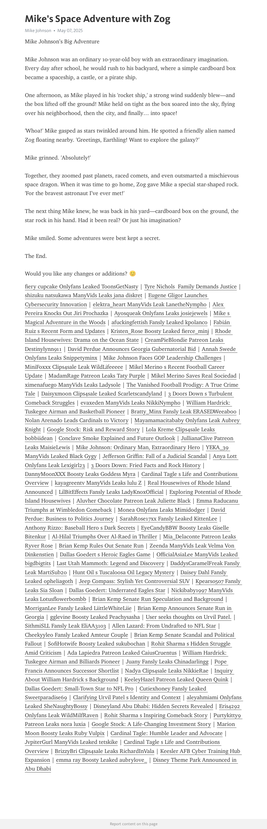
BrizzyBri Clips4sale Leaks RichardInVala (104, 751)
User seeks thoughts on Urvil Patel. (188, 617)
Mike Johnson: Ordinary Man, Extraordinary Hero (138, 447)
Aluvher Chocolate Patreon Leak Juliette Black (133, 500)
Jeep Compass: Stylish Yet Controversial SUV (134, 581)
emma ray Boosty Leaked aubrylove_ (101, 759)
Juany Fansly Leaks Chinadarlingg (167, 661)
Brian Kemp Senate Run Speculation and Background (157, 599)
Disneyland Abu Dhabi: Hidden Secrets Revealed (153, 706)
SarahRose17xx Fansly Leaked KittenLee (168, 518)
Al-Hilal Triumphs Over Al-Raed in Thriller (104, 536)
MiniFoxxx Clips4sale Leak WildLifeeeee (74, 366)
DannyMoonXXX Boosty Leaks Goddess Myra (80, 474)
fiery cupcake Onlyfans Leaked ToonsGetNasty (81, 286)
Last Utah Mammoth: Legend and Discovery (110, 563)
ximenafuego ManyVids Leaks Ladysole (73, 384)
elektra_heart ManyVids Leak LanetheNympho (150, 304)
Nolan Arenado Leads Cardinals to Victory (76, 420)
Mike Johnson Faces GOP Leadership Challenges (162, 357)
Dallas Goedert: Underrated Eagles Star (117, 590)
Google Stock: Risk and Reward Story (93, 429)
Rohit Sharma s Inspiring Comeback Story (155, 715)
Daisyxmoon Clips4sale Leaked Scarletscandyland (101, 393)
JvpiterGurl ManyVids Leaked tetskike (71, 742)
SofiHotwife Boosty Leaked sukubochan (96, 643)
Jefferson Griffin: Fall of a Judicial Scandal (155, 456)
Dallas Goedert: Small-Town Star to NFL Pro (79, 688)
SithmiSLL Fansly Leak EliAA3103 (65, 625)
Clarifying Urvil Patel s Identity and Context (127, 697)
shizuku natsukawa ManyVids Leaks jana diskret (83, 295)
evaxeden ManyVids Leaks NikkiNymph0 (130, 402)
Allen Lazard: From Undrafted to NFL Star (164, 625)
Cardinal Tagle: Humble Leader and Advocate (167, 733)
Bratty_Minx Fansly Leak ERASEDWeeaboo (183, 411)
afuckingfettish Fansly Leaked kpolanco (159, 322)
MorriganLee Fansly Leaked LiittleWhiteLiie (78, 608)
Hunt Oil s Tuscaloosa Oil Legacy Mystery (123, 572)
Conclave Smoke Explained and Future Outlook (117, 438)
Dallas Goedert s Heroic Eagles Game (105, 554)
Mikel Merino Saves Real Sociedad (193, 375)
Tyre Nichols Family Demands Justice (190, 286)
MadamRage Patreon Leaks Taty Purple (96, 375)
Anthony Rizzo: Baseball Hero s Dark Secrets (80, 527)
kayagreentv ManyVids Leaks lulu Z (98, 482)
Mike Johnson (38, 30)
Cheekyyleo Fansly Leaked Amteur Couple (76, 634)
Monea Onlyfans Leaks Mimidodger (161, 509)
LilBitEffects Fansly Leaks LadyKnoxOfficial (111, 491)
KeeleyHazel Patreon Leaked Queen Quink (176, 679)
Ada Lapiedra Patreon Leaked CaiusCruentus (122, 652)
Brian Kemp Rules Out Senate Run (101, 545)
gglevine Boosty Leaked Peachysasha (95, 617)
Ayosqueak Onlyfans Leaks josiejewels (160, 313)
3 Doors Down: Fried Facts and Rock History (146, 465)
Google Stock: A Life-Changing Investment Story (151, 724)
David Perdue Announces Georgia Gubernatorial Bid (132, 349)
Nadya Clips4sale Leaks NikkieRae (166, 670)
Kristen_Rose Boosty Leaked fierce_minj (160, 331)
